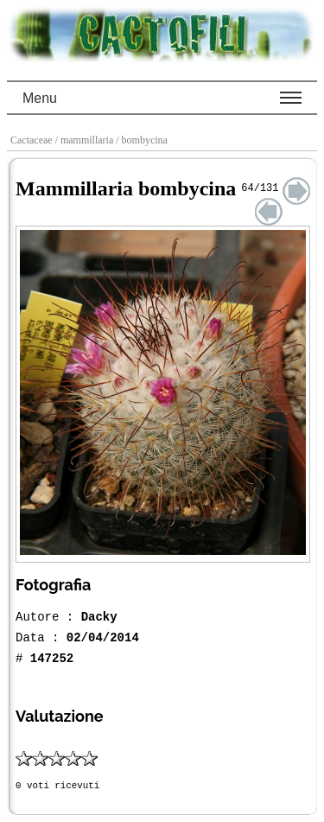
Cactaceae (32, 140)
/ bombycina (143, 140)
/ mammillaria (86, 140)
